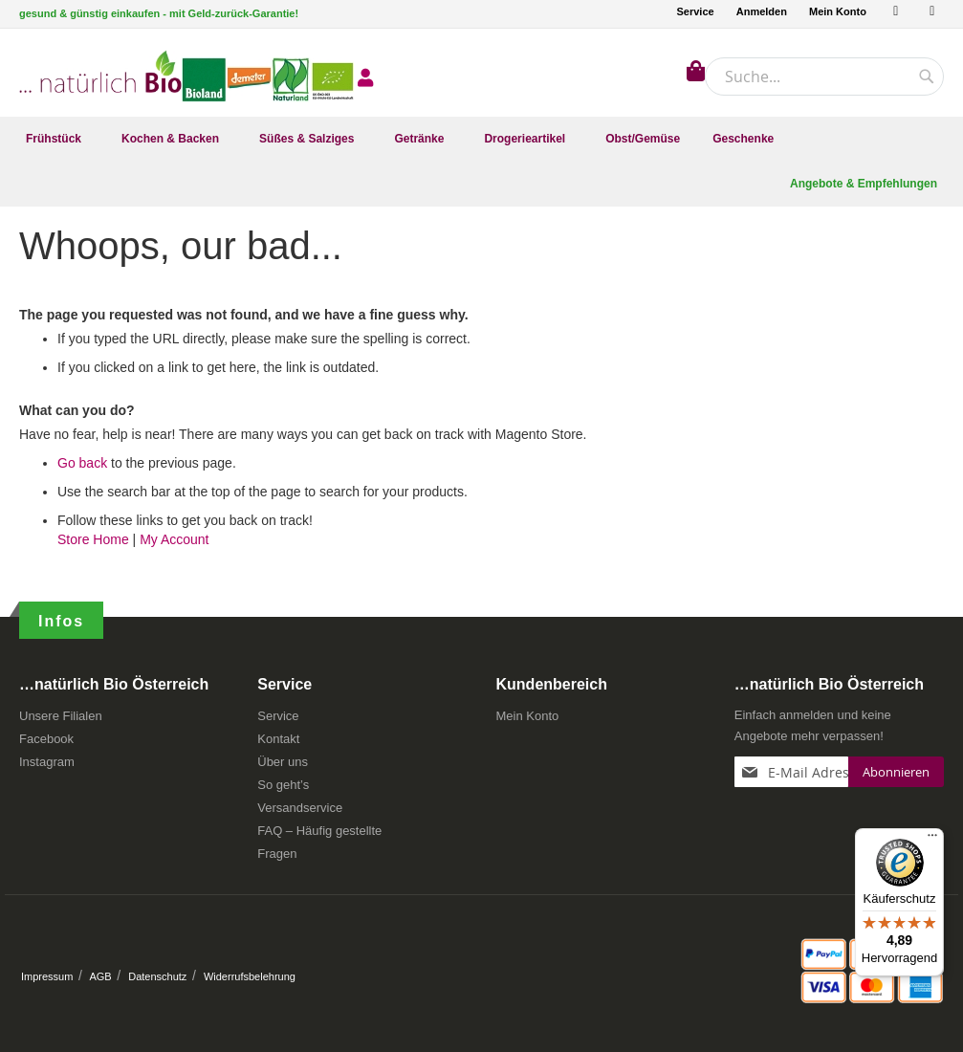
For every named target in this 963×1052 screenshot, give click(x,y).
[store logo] (100, 71)
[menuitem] (57, 139)
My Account (174, 545)
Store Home (93, 545)
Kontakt (278, 739)
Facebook (46, 739)
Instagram (47, 762)
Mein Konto (837, 11)
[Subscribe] (896, 771)
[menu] (481, 139)
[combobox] (824, 76)
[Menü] (932, 839)
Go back (82, 468)
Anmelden (761, 11)
